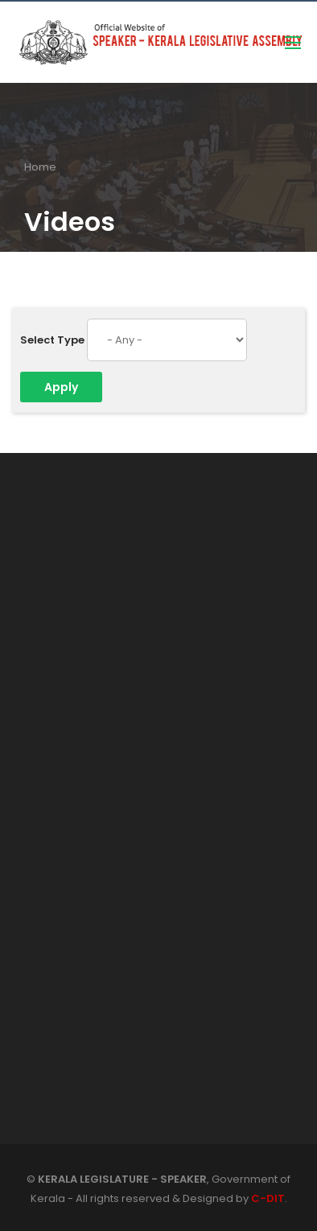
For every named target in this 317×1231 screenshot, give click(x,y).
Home (40, 167)
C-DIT (268, 1198)
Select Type (52, 340)
